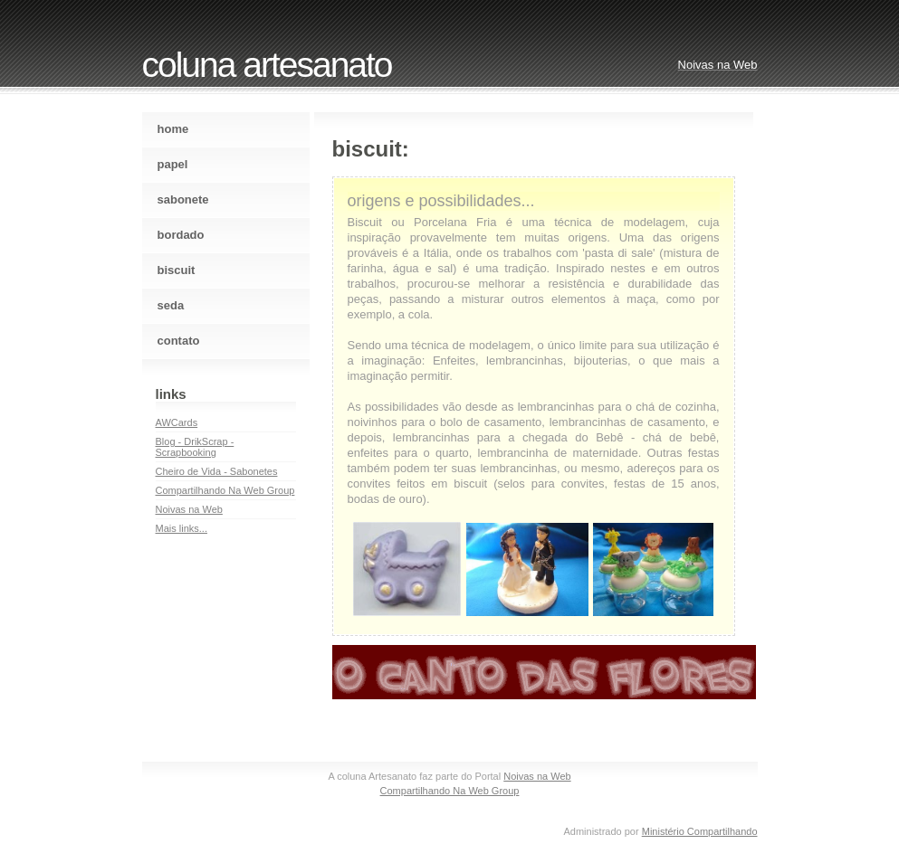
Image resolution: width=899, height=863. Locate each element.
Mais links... (181, 528)
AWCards (177, 422)
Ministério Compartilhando (700, 831)
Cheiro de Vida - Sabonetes (217, 471)
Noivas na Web (189, 509)
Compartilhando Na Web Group (225, 490)
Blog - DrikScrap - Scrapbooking (195, 447)
